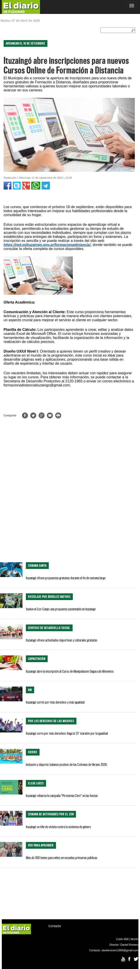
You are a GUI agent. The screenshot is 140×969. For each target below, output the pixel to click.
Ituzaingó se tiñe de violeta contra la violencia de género (58, 827)
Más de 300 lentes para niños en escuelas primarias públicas (61, 858)
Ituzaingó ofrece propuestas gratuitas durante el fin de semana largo (66, 578)
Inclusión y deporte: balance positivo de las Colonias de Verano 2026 (66, 764)
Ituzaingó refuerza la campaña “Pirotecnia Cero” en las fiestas (62, 796)
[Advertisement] (68, 523)
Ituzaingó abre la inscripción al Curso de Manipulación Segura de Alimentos (70, 671)
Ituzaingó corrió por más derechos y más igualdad (55, 702)
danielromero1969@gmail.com (120, 950)
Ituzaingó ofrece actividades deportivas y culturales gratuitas (61, 640)
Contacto (54, 926)
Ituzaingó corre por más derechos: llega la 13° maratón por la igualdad (67, 733)
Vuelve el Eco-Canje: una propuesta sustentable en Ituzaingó (61, 609)
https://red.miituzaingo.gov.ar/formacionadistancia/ (47, 245)
